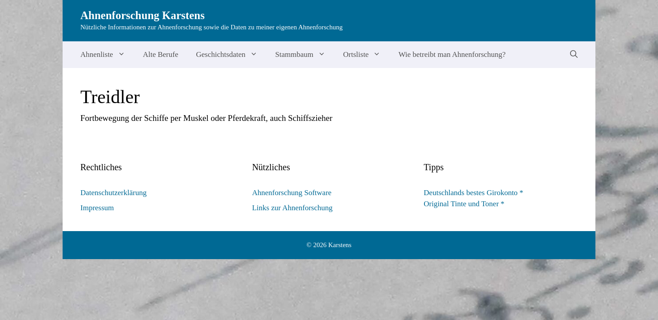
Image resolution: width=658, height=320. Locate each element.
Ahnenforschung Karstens (142, 15)
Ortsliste (366, 54)
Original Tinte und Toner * (464, 204)
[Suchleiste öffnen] (574, 54)
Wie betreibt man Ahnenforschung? (452, 54)
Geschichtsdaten (231, 54)
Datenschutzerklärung (113, 192)
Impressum (97, 208)
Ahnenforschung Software (292, 192)
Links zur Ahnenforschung (292, 208)
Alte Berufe (160, 54)
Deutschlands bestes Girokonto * (473, 192)
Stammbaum (304, 54)
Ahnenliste (107, 54)
